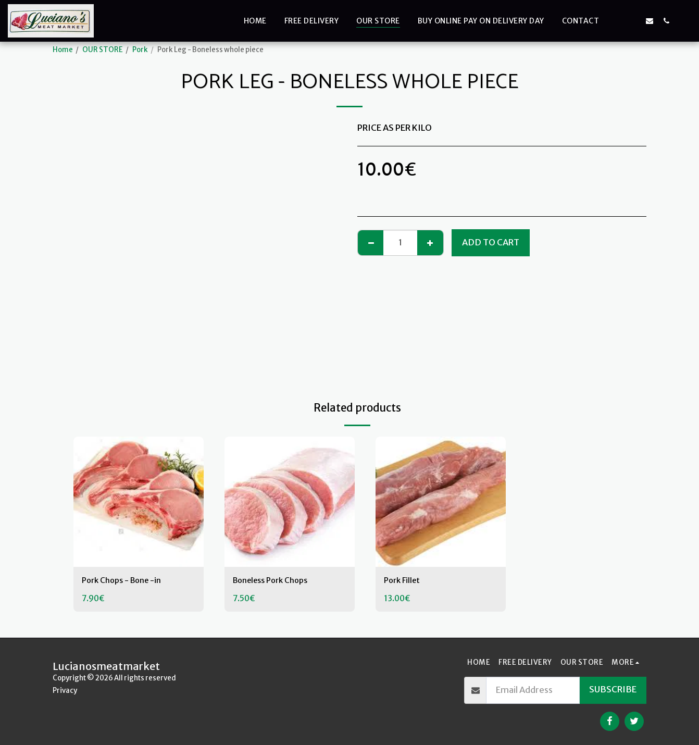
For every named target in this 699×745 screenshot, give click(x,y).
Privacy (65, 690)
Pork (140, 49)
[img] (138, 502)
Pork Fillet (404, 581)
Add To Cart (490, 242)
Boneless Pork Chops (275, 581)
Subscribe (612, 689)
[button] (616, 20)
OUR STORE (102, 49)
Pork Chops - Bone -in (126, 581)
